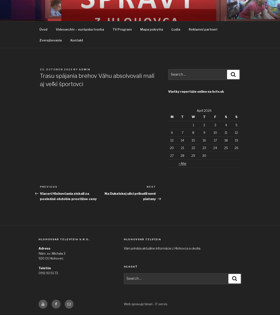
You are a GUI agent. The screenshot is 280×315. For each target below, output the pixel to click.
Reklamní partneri (203, 29)
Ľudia (175, 29)
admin (84, 69)
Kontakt (76, 40)
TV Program (122, 29)
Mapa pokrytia (151, 29)
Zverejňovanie (50, 40)
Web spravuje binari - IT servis (145, 304)
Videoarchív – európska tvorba (80, 29)
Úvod (43, 29)
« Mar (183, 163)
